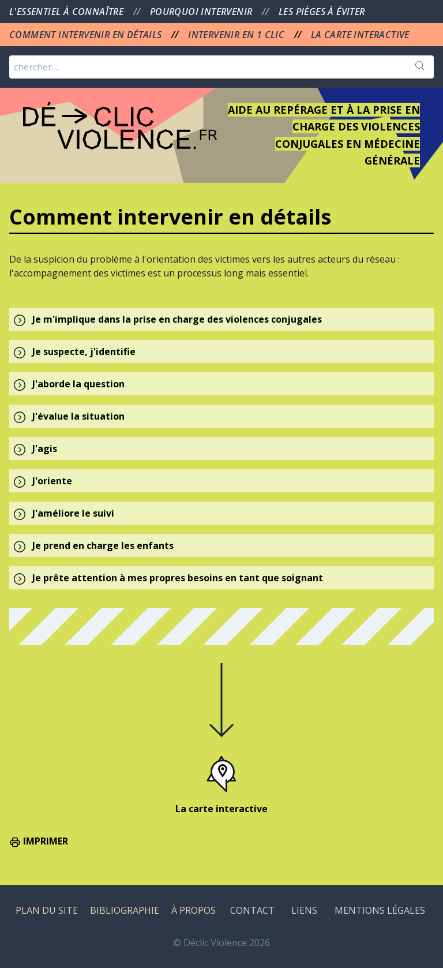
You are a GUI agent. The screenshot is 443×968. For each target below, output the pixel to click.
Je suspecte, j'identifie (84, 351)
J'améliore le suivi (73, 513)
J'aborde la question (78, 384)
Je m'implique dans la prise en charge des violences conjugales (177, 319)
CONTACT (252, 910)
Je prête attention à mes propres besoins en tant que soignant (177, 577)
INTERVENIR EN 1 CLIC (237, 34)
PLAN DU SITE (47, 910)
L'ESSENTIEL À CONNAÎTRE (67, 11)
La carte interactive (221, 808)
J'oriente (52, 480)
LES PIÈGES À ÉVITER (322, 11)
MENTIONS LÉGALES (380, 910)
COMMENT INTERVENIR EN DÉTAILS (86, 34)
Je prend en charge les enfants (103, 545)
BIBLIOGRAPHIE (124, 910)
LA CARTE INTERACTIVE (360, 34)
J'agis (44, 448)
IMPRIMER (38, 841)
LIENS (304, 910)
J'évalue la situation (78, 416)
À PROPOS (193, 910)
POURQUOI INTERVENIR (202, 11)
